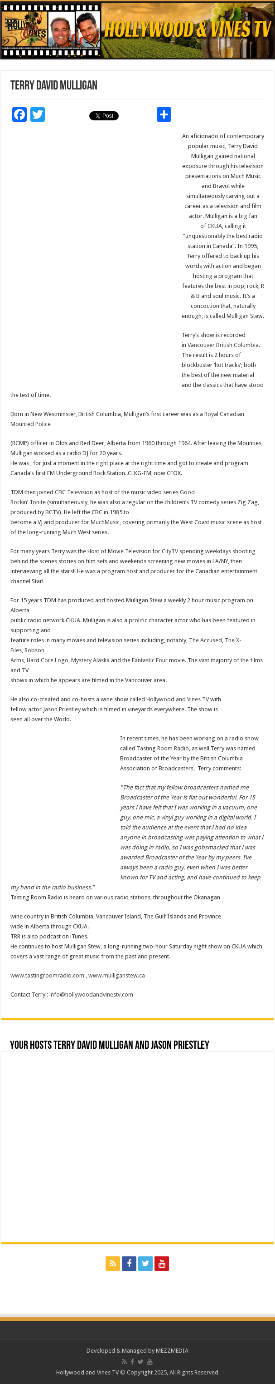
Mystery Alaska (90, 660)
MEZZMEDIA (172, 1350)
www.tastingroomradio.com (47, 975)
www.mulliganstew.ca (116, 975)
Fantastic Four (150, 660)
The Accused (205, 640)
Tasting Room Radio (163, 748)
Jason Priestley (62, 709)
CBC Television (74, 492)
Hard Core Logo (47, 660)
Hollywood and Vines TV (177, 699)
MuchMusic (105, 522)
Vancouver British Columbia (223, 345)
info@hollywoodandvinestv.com (91, 994)
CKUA (214, 226)
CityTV (170, 551)
